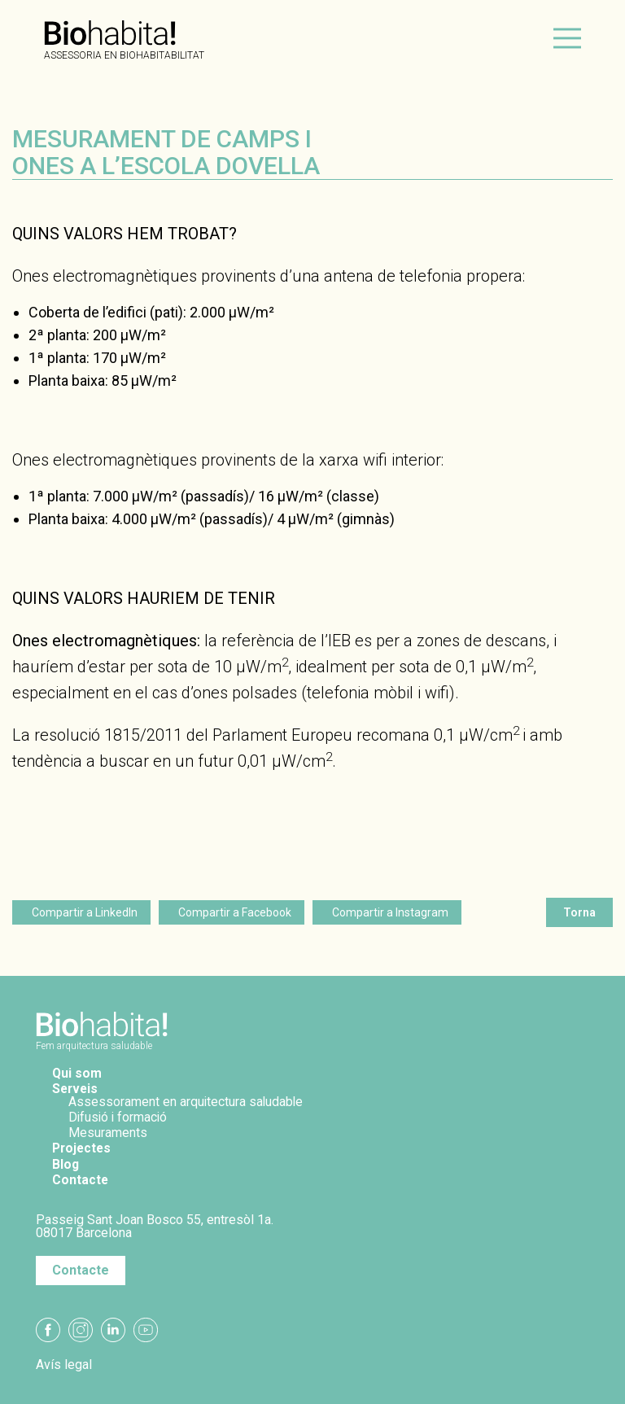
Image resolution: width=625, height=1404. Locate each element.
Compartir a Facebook (234, 912)
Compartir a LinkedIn (85, 912)
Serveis (76, 1088)
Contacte (80, 1179)
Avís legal (64, 1364)
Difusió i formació (119, 1117)
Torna (579, 912)
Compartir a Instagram (390, 912)
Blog (66, 1164)
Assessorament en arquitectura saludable (186, 1101)
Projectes (83, 1148)
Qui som (77, 1073)
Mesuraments (107, 1132)
